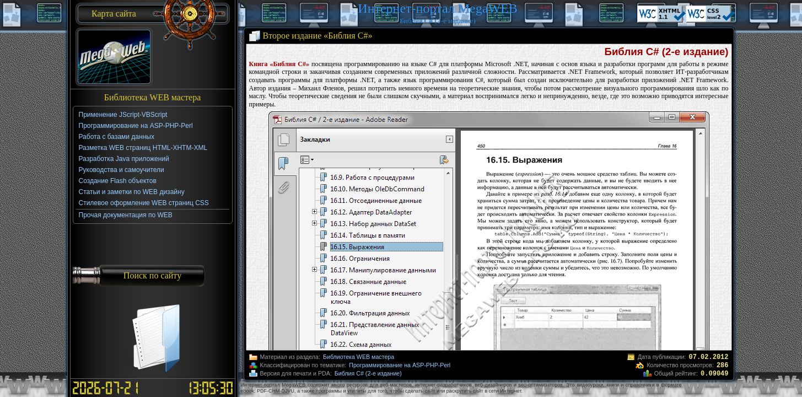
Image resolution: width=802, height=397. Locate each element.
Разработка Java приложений (124, 159)
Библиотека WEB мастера (358, 356)
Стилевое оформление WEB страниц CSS (144, 203)
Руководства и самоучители (121, 170)
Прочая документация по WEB (126, 215)
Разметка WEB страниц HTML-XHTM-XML (143, 148)
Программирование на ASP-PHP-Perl (399, 365)
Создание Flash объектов (118, 181)
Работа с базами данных (116, 137)
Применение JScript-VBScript (123, 115)
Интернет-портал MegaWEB (437, 8)
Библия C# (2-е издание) (368, 373)
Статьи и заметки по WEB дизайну (132, 192)
